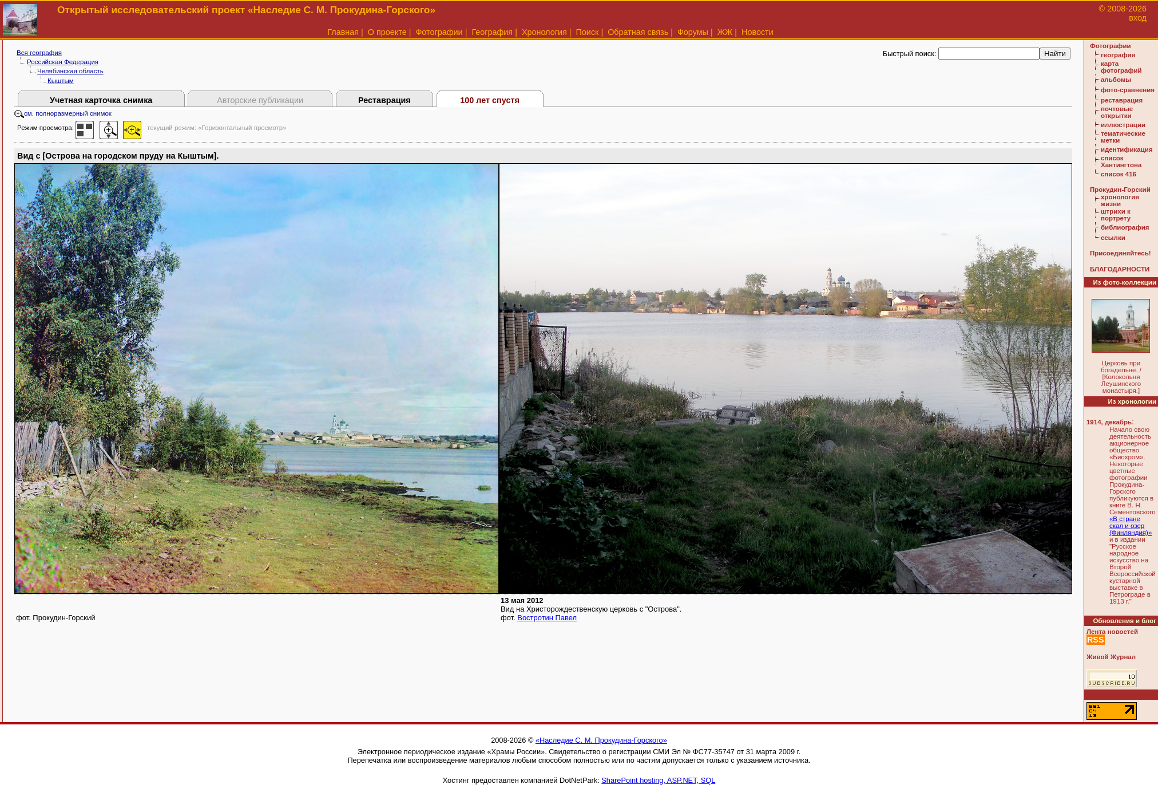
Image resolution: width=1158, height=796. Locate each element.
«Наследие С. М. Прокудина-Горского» (601, 740)
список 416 (1118, 174)
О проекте (387, 32)
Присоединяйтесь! (1120, 253)
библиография (1125, 227)
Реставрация (384, 100)
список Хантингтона (1121, 161)
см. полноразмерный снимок (63, 113)
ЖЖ (725, 32)
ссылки (1113, 237)
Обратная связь (638, 32)
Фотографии (438, 32)
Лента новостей (1112, 631)
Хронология (544, 32)
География (492, 32)
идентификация (1127, 149)
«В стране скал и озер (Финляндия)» (1130, 525)
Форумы (692, 32)
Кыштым (60, 80)
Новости (757, 32)
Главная (343, 32)
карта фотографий (1121, 67)
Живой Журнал (1111, 656)
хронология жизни (1120, 200)
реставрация (1122, 100)
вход (1138, 17)
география (1118, 55)
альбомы (1116, 79)
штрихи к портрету (1116, 215)
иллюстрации (1123, 124)
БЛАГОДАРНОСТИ (1119, 269)
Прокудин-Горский (1120, 189)
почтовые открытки (1117, 112)
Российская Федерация (62, 61)
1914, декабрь (1109, 422)
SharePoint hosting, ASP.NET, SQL (658, 780)
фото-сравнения (1128, 89)
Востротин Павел (547, 617)
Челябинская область (70, 71)
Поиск (587, 32)
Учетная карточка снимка (101, 100)
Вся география (39, 52)
